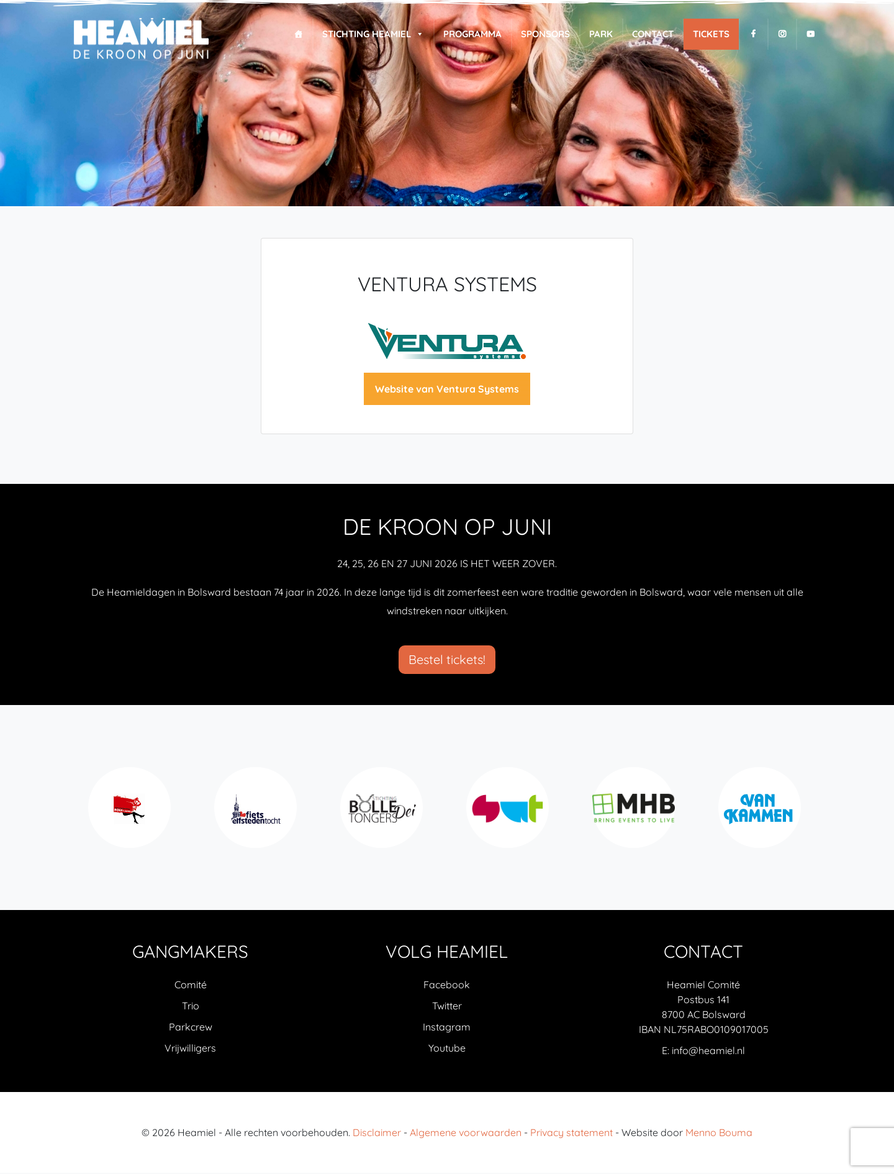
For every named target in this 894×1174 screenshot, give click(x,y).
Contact (653, 34)
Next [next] (813, 816)
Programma (472, 34)
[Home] (298, 34)
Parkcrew (190, 1028)
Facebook (446, 986)
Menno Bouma (718, 1133)
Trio (190, 1007)
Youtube (447, 1049)
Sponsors (545, 34)
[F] (753, 34)
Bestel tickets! (447, 660)
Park (601, 34)
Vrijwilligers (190, 1049)
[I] (782, 34)
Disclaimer (377, 1133)
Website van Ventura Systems (447, 390)
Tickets (711, 34)
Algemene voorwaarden (466, 1133)
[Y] (810, 34)
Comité (190, 986)
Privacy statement (571, 1133)
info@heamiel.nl (708, 1051)
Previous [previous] (81, 816)
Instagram (447, 1028)
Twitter (447, 1007)
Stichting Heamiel (373, 34)
